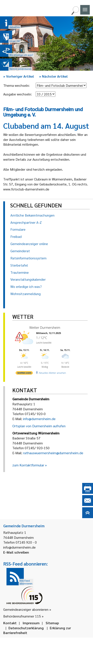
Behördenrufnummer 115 (22, 616)
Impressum (31, 623)
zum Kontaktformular (28, 465)
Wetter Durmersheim (44, 327)
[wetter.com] (24, 373)
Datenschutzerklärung (26, 628)
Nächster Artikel (53, 76)
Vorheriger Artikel (18, 76)
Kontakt (10, 623)
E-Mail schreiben (16, 552)
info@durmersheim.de (39, 418)
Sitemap (52, 623)
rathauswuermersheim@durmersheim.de (53, 453)
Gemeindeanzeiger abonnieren (25, 609)
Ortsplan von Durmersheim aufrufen (39, 426)
